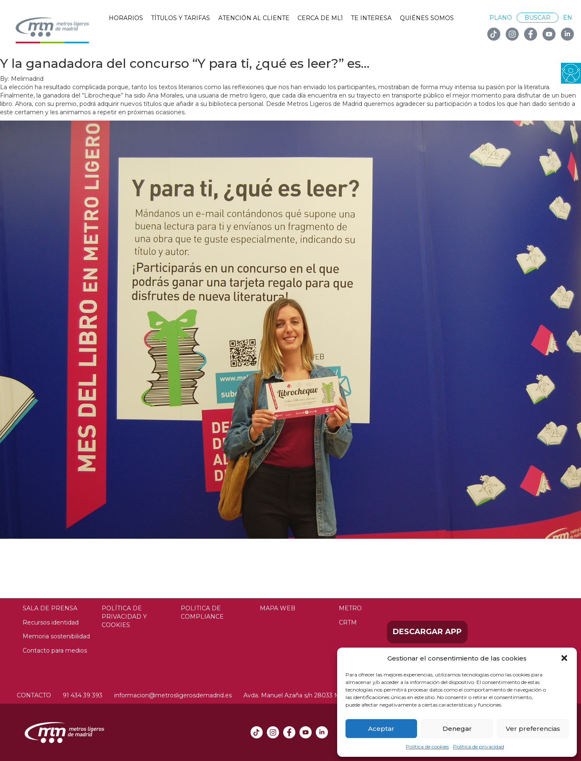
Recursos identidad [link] (51, 622)
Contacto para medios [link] (55, 650)
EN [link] (567, 17)
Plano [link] (500, 17)
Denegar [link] (457, 729)
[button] (564, 658)
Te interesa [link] (371, 18)
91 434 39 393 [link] (82, 695)
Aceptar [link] (381, 729)
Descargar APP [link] (427, 631)
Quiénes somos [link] (427, 18)
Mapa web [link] (277, 608)
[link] (571, 73)
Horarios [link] (126, 18)
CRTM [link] (348, 622)
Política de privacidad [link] (478, 746)
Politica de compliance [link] (202, 612)
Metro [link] (350, 608)
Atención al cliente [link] (253, 18)
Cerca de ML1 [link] (320, 18)
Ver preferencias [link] (533, 729)
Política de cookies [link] (427, 746)
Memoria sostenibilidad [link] (56, 636)
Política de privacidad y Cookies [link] (124, 616)
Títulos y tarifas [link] (180, 18)
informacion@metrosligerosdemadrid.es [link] (173, 695)
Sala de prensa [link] (50, 608)
